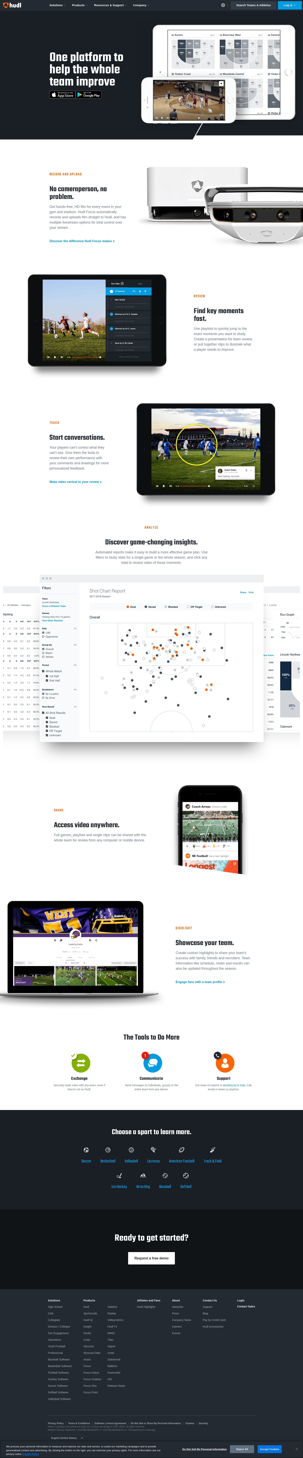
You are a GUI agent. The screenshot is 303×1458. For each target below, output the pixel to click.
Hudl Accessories (213, 1326)
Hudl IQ (88, 1320)
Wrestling (143, 1187)
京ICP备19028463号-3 (115, 1430)
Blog (205, 1313)
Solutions (57, 5)
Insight (87, 1326)
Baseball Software (59, 1359)
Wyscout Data (91, 1352)
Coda (86, 1339)
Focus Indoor (91, 1372)
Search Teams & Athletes (253, 5)
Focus (87, 1366)
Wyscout (88, 1346)
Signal (111, 1346)
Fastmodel (113, 1372)
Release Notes (116, 1385)
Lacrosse (153, 1161)
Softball (186, 1187)
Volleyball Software (59, 1399)
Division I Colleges (59, 1326)
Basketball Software (60, 1366)
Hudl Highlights (146, 1306)
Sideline (112, 1306)
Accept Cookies (269, 1449)
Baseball (165, 1187)
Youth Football (56, 1346)
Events (176, 1333)
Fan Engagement (58, 1333)
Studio (87, 1333)
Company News (181, 1320)
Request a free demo (151, 1258)
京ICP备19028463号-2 (89, 1430)
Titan (110, 1339)
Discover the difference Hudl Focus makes (80, 241)
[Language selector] (66, 1438)
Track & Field (213, 1161)
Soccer (86, 1161)
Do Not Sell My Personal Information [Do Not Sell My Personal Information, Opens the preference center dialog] (204, 1449)
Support (207, 1306)
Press (175, 1313)
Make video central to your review (74, 481)
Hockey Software (58, 1379)
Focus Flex (90, 1385)
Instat (110, 1352)
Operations (54, 1339)
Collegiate (54, 1320)
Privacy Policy (56, 1423)
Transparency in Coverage (141, 1430)
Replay (111, 1313)
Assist (87, 1359)
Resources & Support (110, 5)
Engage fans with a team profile (199, 982)
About (176, 1300)
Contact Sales (246, 1306)
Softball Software (58, 1392)
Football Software (58, 1372)
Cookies (189, 1423)
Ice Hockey (119, 1187)
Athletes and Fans (148, 1300)
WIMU (111, 1333)
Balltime (112, 1366)
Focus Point (90, 1392)
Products (80, 5)
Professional (55, 1352)
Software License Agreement (110, 1423)
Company (141, 5)
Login (240, 1300)
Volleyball (131, 1161)
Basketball (107, 1161)
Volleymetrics (115, 1320)
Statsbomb (113, 1359)
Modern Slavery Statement (61, 1430)
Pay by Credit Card (214, 1320)
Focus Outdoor (92, 1379)
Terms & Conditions (79, 1423)
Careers (177, 1326)
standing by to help (233, 1085)
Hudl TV (112, 1326)
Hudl (86, 1306)
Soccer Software (58, 1385)
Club (51, 1313)
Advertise (177, 1306)
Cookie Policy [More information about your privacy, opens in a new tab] (30, 1454)
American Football (181, 1161)
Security (203, 1423)
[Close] (297, 1449)
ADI (109, 1379)
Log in (290, 5)
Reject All (242, 1449)
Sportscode (90, 1313)
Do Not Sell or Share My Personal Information (156, 1423)
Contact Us (210, 1300)
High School (55, 1306)
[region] (151, 1449)
